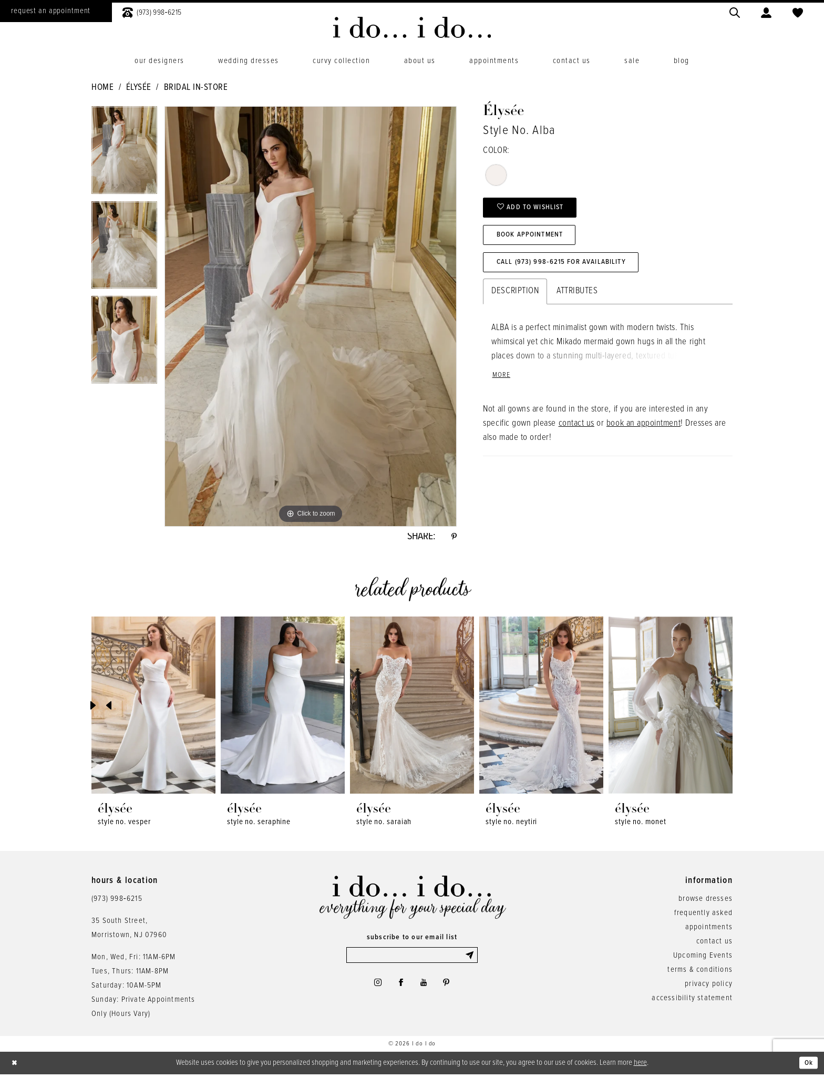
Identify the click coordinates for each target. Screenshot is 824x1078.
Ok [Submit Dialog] (807, 1066)
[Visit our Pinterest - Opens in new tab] (450, 988)
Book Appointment (535, 240)
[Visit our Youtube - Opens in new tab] (424, 988)
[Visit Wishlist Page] (797, 11)
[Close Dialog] (15, 1066)
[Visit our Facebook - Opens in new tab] (399, 988)
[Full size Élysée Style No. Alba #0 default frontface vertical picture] (310, 316)
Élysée (138, 88)
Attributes (577, 300)
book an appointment (643, 434)
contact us (576, 434)
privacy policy (709, 986)
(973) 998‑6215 (116, 901)
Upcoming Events (703, 958)
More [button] (502, 386)
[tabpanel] (124, 153)
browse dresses (705, 901)
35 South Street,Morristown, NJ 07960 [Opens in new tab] (129, 930)
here (640, 1065)
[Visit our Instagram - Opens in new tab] (373, 988)
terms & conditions (700, 972)
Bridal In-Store (196, 88)
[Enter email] (412, 959)
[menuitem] (152, 11)
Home (102, 88)
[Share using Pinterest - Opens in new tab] (453, 538)
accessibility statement (692, 1000)
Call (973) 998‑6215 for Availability (569, 270)
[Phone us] (152, 11)
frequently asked (703, 915)
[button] (766, 11)
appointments (709, 930)
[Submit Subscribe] (470, 959)
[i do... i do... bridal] (412, 27)
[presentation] (153, 708)
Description (515, 300)
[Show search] (734, 11)
